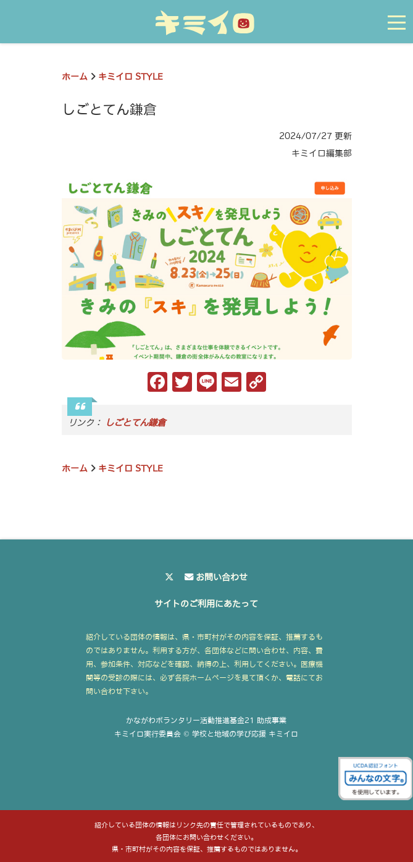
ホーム (75, 76)
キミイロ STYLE (130, 76)
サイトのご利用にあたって (206, 603)
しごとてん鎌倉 (135, 422)
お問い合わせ (222, 577)
